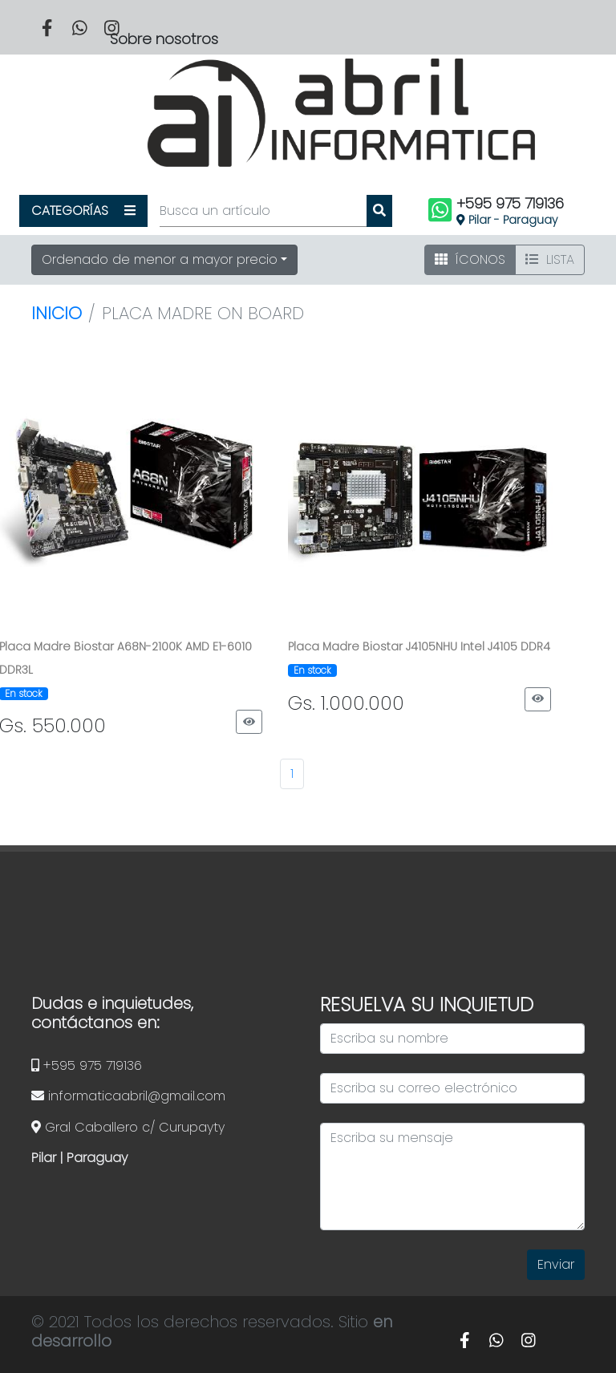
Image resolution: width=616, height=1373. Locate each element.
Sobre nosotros (164, 39)
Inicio (56, 313)
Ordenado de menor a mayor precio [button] (160, 259)
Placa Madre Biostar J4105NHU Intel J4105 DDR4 (419, 646)
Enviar (555, 1264)
